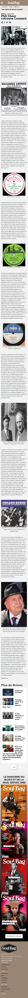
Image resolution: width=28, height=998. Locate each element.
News (3, 971)
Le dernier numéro (6, 964)
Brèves (16, 7)
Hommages (4, 982)
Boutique (4, 984)
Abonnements (4, 987)
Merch (3, 991)
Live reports (4, 973)
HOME (10, 7)
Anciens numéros (5, 989)
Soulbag (14, 2)
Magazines (4, 962)
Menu (2, 3)
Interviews (4, 980)
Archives (3, 967)
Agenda (3, 993)
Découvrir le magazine (14, 936)
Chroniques (4, 978)
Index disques (4, 969)
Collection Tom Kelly (14, 196)
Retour (4, 7)
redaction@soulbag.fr (6, 960)
